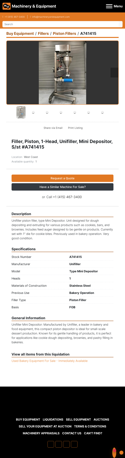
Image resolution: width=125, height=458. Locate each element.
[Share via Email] (52, 128)
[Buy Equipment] (20, 33)
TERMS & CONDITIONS (90, 426)
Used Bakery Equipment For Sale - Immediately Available (50, 361)
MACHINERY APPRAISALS (41, 433)
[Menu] (109, 6)
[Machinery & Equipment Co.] (62, 408)
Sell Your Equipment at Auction (45, 426)
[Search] (60, 24)
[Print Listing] (75, 128)
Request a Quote (63, 178)
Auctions (101, 419)
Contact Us (71, 433)
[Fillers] (43, 33)
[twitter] (66, 444)
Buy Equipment (28, 419)
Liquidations (53, 419)
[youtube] (74, 444)
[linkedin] (58, 444)
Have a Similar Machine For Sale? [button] (63, 187)
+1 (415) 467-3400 (15, 16)
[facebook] (51, 444)
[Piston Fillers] (64, 33)
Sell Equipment (78, 419)
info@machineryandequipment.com (51, 16)
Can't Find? (93, 433)
